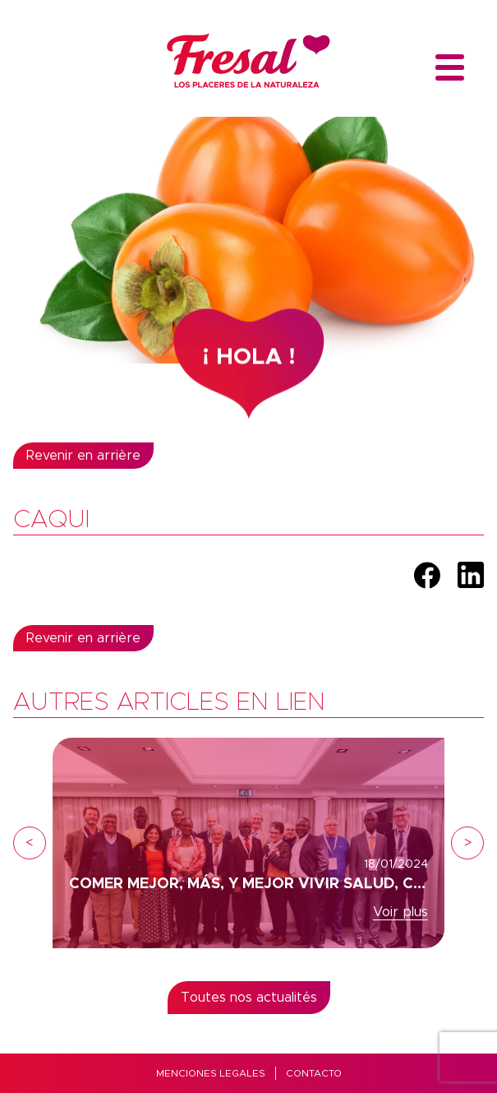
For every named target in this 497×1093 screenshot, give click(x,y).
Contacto (314, 1073)
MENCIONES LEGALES (210, 1073)
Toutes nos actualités (249, 997)
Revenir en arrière (83, 455)
